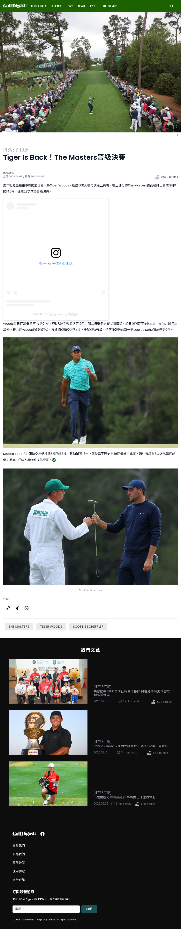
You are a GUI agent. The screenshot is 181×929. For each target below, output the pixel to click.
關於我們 (18, 845)
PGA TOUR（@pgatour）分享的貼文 (56, 314)
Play (70, 6)
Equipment (57, 6)
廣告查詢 (18, 880)
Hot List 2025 (109, 6)
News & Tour (38, 6)
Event (93, 6)
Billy (11, 172)
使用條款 (18, 871)
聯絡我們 (18, 854)
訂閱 (89, 909)
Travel (81, 6)
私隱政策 (18, 863)
